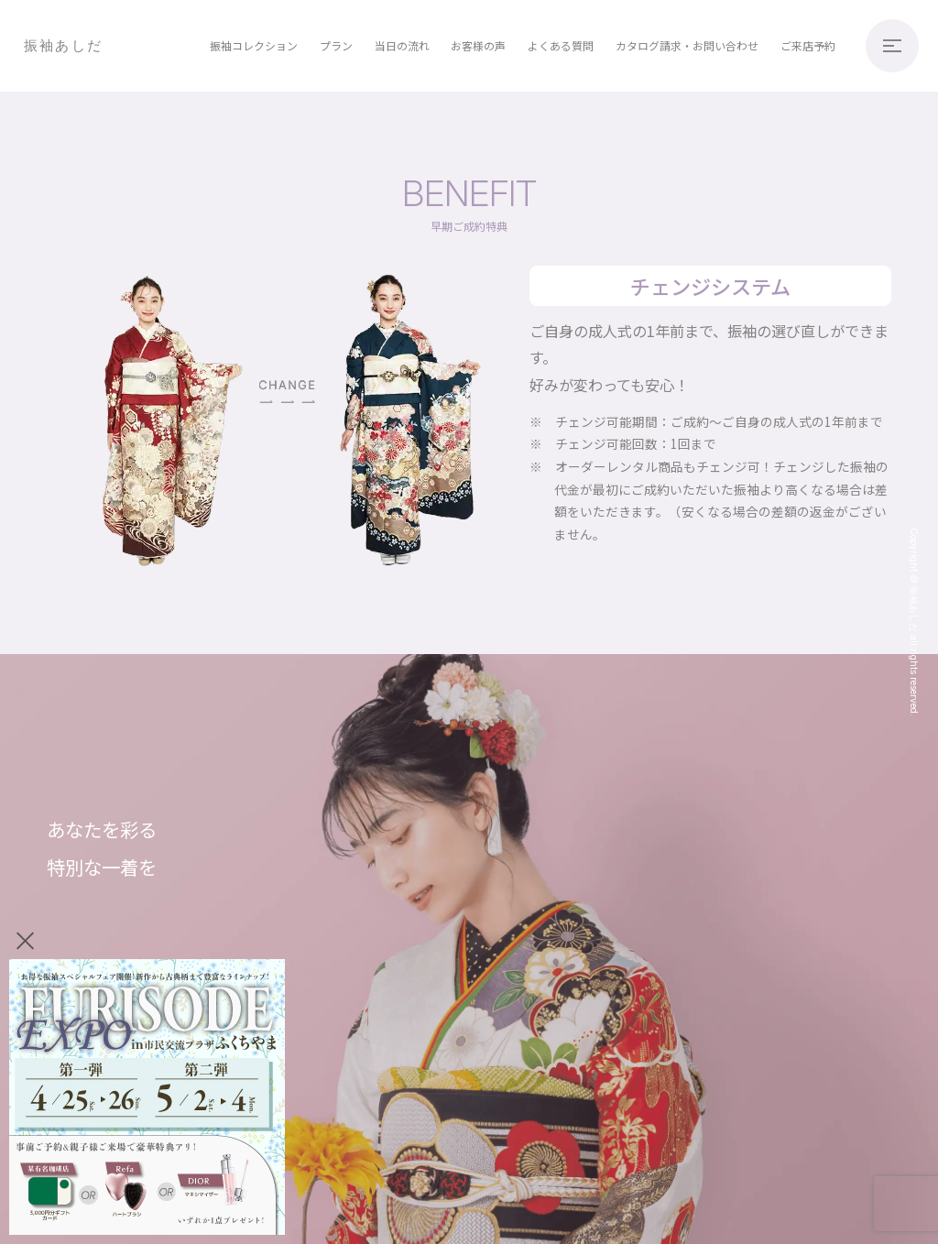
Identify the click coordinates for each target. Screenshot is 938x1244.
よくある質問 (561, 45)
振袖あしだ (64, 45)
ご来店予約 (807, 45)
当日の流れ (402, 45)
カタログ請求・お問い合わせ (687, 45)
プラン (336, 45)
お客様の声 (478, 45)
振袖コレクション (254, 45)
